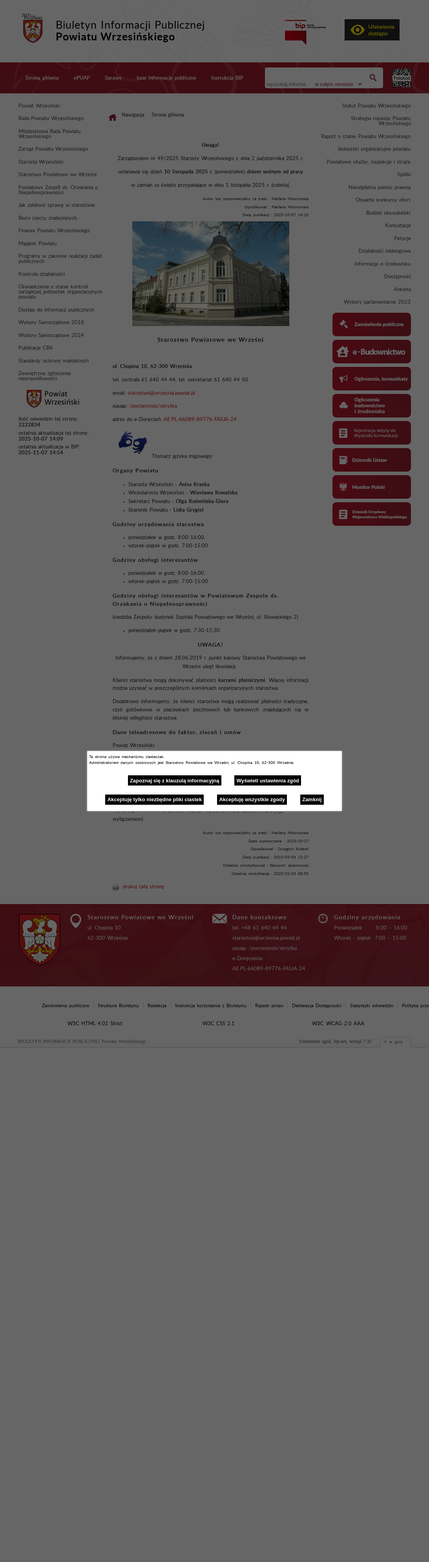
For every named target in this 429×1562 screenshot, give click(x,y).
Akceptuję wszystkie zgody (252, 799)
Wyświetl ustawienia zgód (268, 781)
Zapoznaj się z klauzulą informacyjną (174, 781)
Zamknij (311, 799)
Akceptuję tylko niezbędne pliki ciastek (155, 799)
